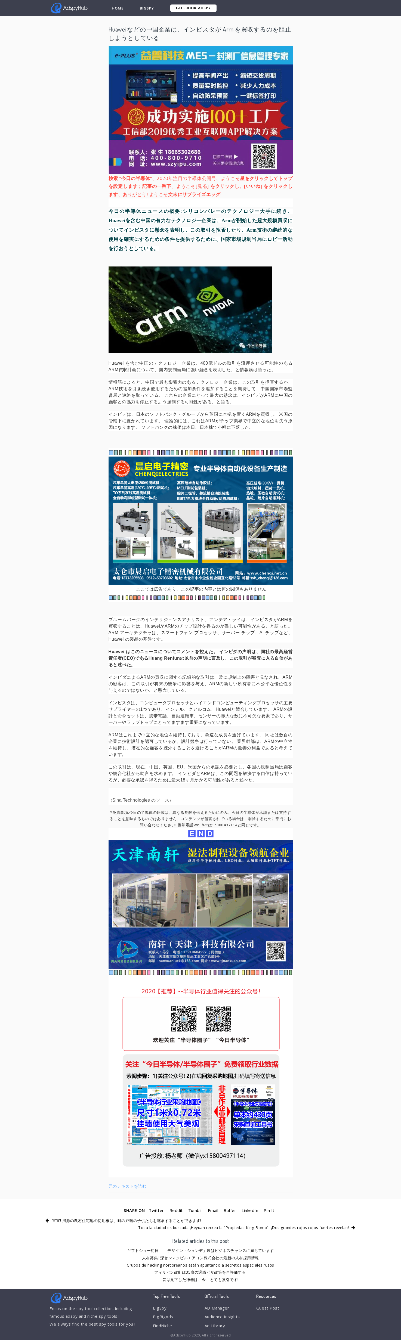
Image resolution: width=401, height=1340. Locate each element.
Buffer (230, 1210)
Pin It (269, 1210)
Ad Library (215, 1325)
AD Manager (217, 1308)
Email (213, 1210)
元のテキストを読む (128, 1186)
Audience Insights (222, 1316)
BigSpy (147, 8)
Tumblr (195, 1210)
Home (118, 8)
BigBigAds (163, 1316)
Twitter (156, 1210)
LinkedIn (250, 1210)
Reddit (176, 1210)
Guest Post (267, 1308)
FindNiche (162, 1325)
